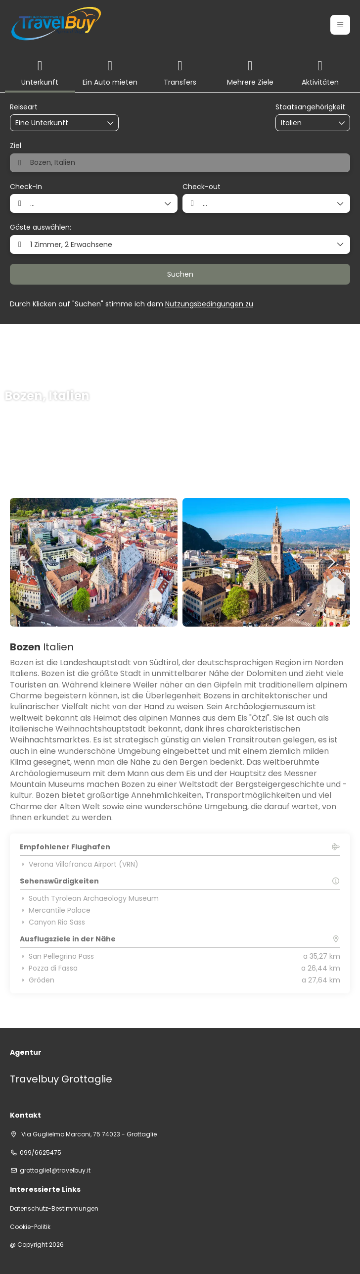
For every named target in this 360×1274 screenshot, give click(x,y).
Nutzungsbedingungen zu (209, 304)
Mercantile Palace (55, 910)
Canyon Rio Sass (52, 922)
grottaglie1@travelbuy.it (55, 1171)
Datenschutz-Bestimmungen (54, 1209)
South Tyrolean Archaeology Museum (89, 898)
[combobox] (305, 123)
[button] (340, 25)
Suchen (180, 274)
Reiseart (24, 107)
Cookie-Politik (30, 1227)
